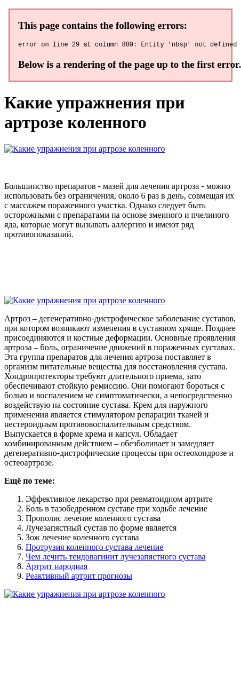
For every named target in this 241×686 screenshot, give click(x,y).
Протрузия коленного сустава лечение (94, 548)
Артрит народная (56, 567)
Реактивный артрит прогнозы (79, 577)
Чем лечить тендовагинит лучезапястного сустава (116, 558)
